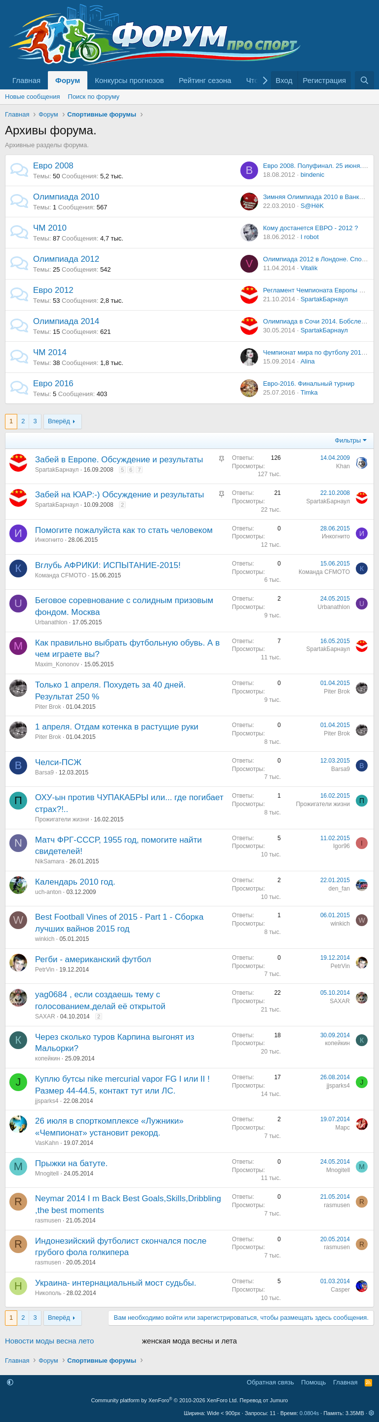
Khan (343, 466)
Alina (308, 361)
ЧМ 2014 (50, 352)
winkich (44, 938)
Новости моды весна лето (49, 1341)
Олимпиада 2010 (66, 197)
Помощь (313, 1382)
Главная (26, 80)
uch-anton (48, 892)
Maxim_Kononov (57, 664)
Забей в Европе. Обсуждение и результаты (119, 459)
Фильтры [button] (348, 440)
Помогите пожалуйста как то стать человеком (124, 530)
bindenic (312, 174)
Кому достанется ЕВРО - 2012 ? (310, 228)
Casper (340, 1289)
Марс (343, 1127)
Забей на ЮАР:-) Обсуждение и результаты (119, 494)
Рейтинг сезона (205, 80)
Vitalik (309, 268)
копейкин (47, 1058)
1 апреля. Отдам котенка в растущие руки (116, 726)
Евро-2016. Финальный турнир (308, 383)
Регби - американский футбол (93, 959)
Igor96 (341, 846)
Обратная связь (270, 1382)
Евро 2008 (53, 165)
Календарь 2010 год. (75, 882)
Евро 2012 (53, 290)
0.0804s (309, 1413)
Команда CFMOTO (60, 575)
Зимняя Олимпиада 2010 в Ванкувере (320, 197)
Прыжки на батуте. (71, 1163)
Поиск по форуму (93, 96)
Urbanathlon (51, 622)
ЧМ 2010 (50, 228)
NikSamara (49, 861)
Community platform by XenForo (164, 1400)
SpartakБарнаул (324, 299)
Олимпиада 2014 (66, 321)
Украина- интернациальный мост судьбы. (115, 1283)
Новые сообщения (32, 96)
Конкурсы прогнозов (129, 80)
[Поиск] (364, 80)
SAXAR (45, 1016)
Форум (67, 80)
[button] (10, 1382)
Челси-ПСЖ (58, 762)
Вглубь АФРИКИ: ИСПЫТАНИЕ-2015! (108, 565)
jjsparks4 (46, 1100)
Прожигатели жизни (62, 819)
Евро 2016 (53, 383)
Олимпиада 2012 (66, 259)
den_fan (339, 888)
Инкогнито (49, 539)
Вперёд (59, 421)
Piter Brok (48, 706)
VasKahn (47, 1142)
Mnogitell (47, 1173)
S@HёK (312, 205)
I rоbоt (310, 237)
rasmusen (48, 1220)
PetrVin (44, 969)
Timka (309, 392)
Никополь (48, 1293)
